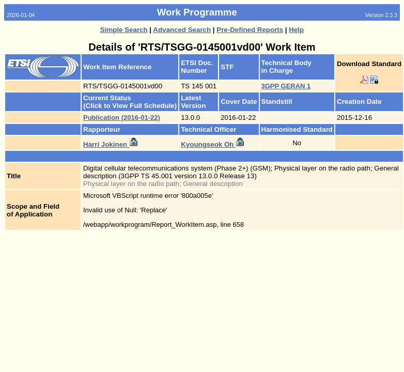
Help (296, 30)
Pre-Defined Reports (249, 30)
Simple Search (124, 30)
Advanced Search (182, 30)
